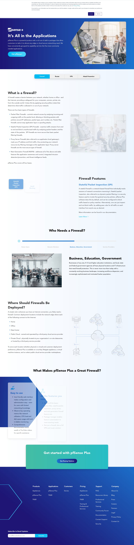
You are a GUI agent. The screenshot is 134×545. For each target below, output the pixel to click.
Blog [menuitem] (113, 485)
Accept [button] (91, 14)
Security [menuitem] (98, 513)
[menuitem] (107, 539)
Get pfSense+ (17, 44)
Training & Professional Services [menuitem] (84, 495)
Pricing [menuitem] (82, 476)
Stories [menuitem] (66, 480)
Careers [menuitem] (114, 493)
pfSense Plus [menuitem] (37, 485)
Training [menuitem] (98, 496)
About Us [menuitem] (114, 480)
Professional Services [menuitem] (100, 490)
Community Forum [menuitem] (102, 500)
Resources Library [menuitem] (102, 485)
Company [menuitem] (115, 476)
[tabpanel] (67, 260)
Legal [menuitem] (113, 502)
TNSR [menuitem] (34, 489)
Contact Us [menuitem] (115, 511)
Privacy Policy (77, 5)
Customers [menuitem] (68, 476)
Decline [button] (98, 14)
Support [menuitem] (99, 476)
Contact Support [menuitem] (101, 509)
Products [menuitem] (36, 476)
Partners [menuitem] (114, 498)
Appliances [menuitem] (36, 480)
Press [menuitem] (113, 489)
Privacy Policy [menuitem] (116, 506)
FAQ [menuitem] (97, 480)
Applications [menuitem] (53, 476)
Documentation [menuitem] (101, 505)
